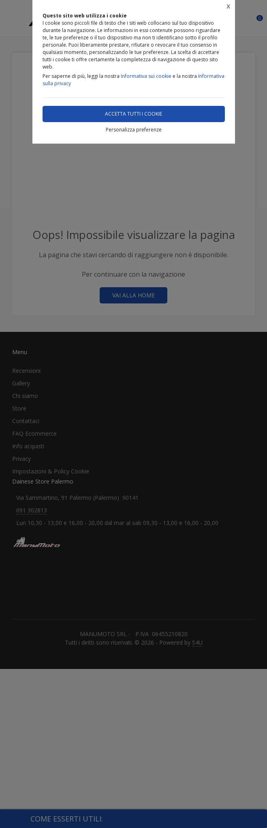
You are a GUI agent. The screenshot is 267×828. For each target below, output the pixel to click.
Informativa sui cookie (146, 76)
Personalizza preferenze (134, 129)
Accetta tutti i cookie (133, 113)
